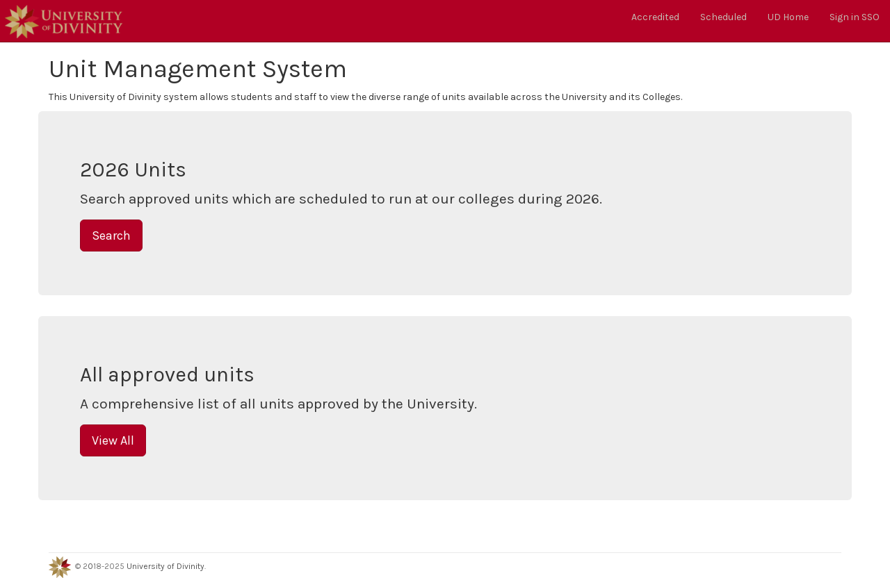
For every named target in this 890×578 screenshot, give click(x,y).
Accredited (655, 17)
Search (111, 235)
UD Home (788, 17)
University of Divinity (165, 566)
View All (113, 440)
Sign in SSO (855, 17)
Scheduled (723, 17)
